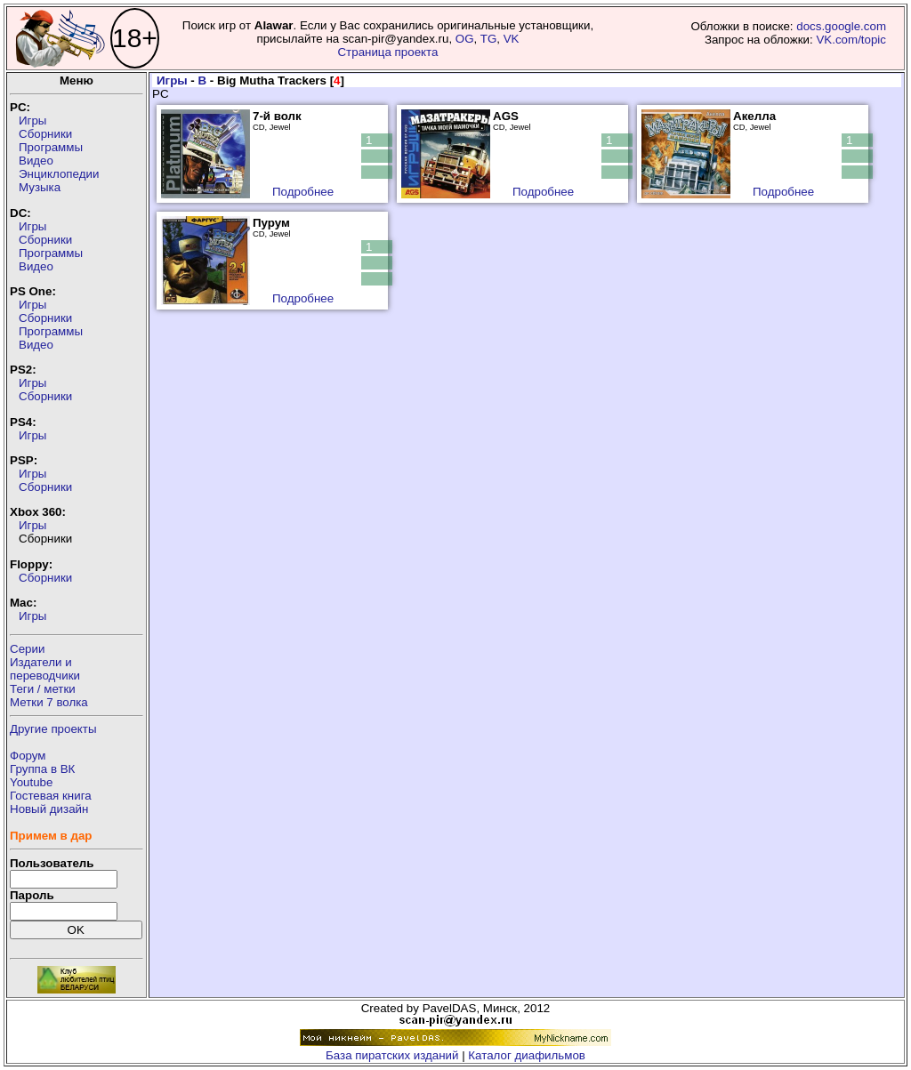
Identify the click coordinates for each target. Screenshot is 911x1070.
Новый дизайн (49, 809)
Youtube (31, 782)
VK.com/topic (851, 39)
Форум (28, 755)
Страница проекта (387, 52)
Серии (27, 649)
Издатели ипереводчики (45, 669)
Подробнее (303, 191)
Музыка (39, 187)
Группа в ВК (42, 769)
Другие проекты (53, 729)
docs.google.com (841, 26)
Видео (36, 160)
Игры (32, 120)
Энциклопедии (59, 174)
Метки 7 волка (49, 702)
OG (465, 38)
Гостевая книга (51, 795)
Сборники (45, 134)
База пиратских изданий (392, 1055)
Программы (51, 147)
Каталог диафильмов (526, 1055)
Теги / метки (43, 689)
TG (488, 38)
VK (512, 38)
